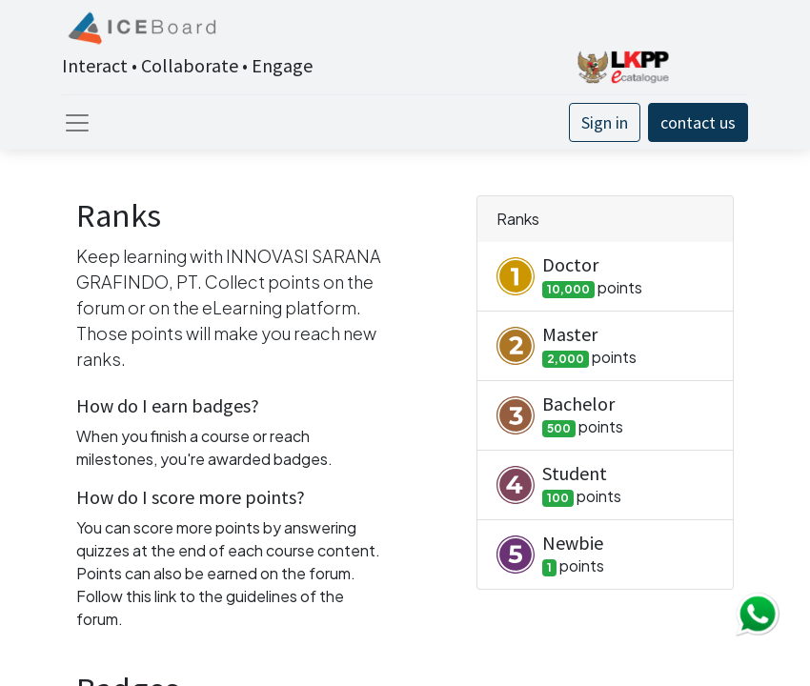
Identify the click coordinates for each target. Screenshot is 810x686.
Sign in (604, 122)
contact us (698, 122)
